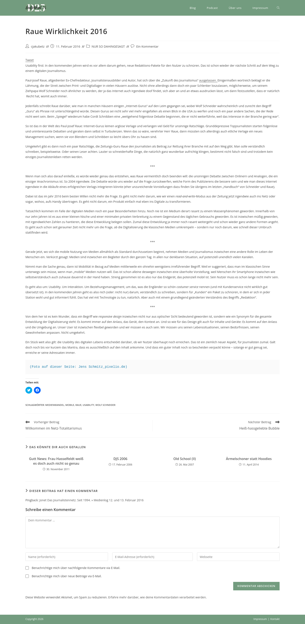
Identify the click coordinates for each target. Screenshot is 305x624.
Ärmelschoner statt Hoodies (249, 458)
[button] (36, 8)
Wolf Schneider (105, 404)
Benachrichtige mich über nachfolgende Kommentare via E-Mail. (76, 568)
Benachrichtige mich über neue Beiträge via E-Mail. (67, 576)
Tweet (29, 60)
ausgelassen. (208, 80)
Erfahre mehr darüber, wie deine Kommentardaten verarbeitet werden (157, 597)
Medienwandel (54, 404)
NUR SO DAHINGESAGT (108, 46)
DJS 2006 (120, 458)
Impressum (260, 619)
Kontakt (275, 619)
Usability (88, 404)
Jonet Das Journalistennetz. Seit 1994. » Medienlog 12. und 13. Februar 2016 (91, 500)
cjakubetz (37, 46)
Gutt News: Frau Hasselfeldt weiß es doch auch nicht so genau (56, 461)
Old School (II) (184, 458)
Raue (78, 404)
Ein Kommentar (147, 46)
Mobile (69, 404)
